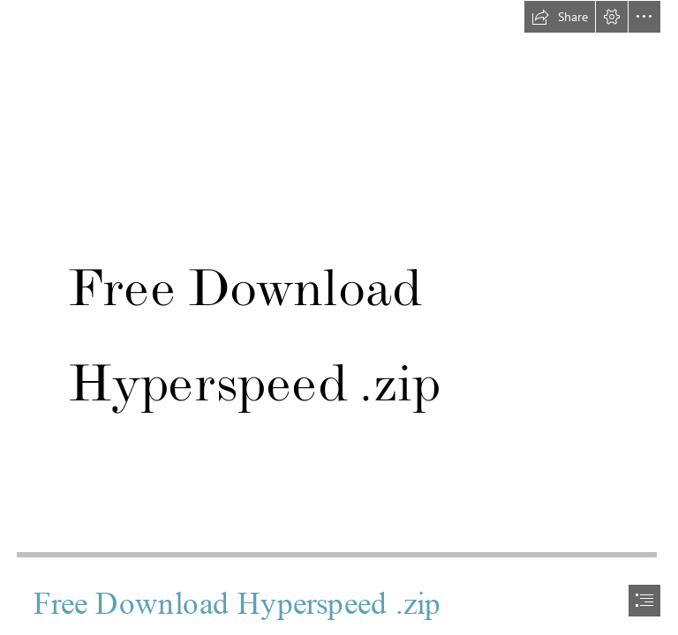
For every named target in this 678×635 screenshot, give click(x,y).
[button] (559, 17)
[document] (339, 317)
